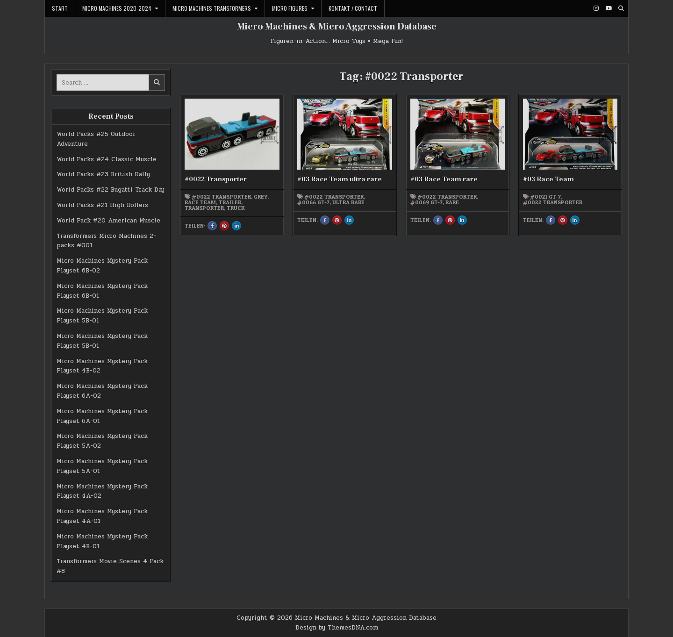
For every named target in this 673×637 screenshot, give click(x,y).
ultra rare (348, 202)
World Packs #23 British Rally (103, 174)
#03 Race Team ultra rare (339, 179)
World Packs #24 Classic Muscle (107, 159)
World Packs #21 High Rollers (102, 205)
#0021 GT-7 (545, 197)
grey (260, 197)
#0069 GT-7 (426, 202)
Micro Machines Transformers (211, 8)
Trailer (230, 202)
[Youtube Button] (608, 8)
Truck (236, 208)
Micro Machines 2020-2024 (116, 8)
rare (452, 202)
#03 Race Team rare (444, 179)
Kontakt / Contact (353, 8)
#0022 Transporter (216, 179)
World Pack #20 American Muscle (108, 220)
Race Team (200, 202)
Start (60, 8)
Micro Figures (290, 8)
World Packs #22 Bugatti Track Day (111, 189)
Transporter (204, 208)
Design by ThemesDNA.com (336, 627)
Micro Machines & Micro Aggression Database (337, 27)
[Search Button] (621, 8)
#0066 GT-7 (313, 202)
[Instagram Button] (596, 8)
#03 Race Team (548, 179)
